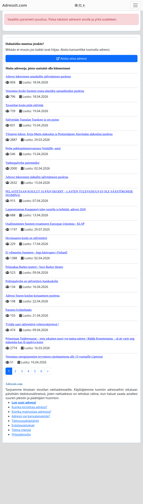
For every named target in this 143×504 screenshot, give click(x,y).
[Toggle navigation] (135, 5)
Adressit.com (14, 5)
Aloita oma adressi (71, 58)
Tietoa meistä (21, 430)
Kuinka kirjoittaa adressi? (29, 407)
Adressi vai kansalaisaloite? (31, 416)
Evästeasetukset (23, 425)
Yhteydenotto (21, 434)
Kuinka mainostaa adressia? (31, 412)
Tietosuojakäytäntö (25, 421)
